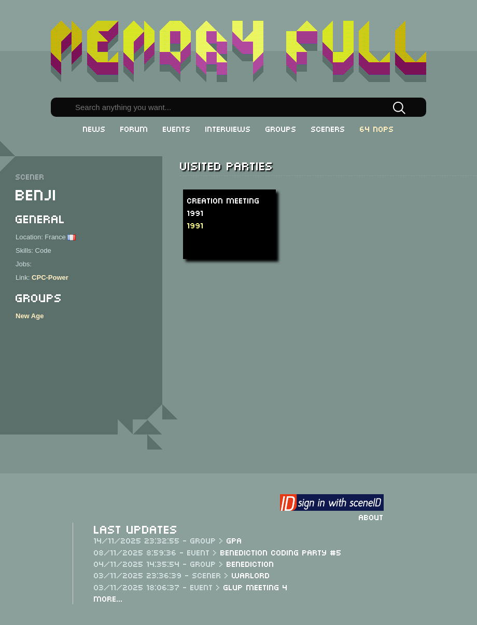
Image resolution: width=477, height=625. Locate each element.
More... (108, 598)
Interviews (228, 128)
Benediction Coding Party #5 (281, 552)
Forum (134, 128)
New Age (30, 316)
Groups (281, 128)
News (94, 128)
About (371, 516)
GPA (234, 540)
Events (177, 128)
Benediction (250, 563)
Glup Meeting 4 (255, 586)
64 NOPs (377, 128)
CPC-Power (50, 277)
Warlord (251, 574)
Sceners (328, 128)
